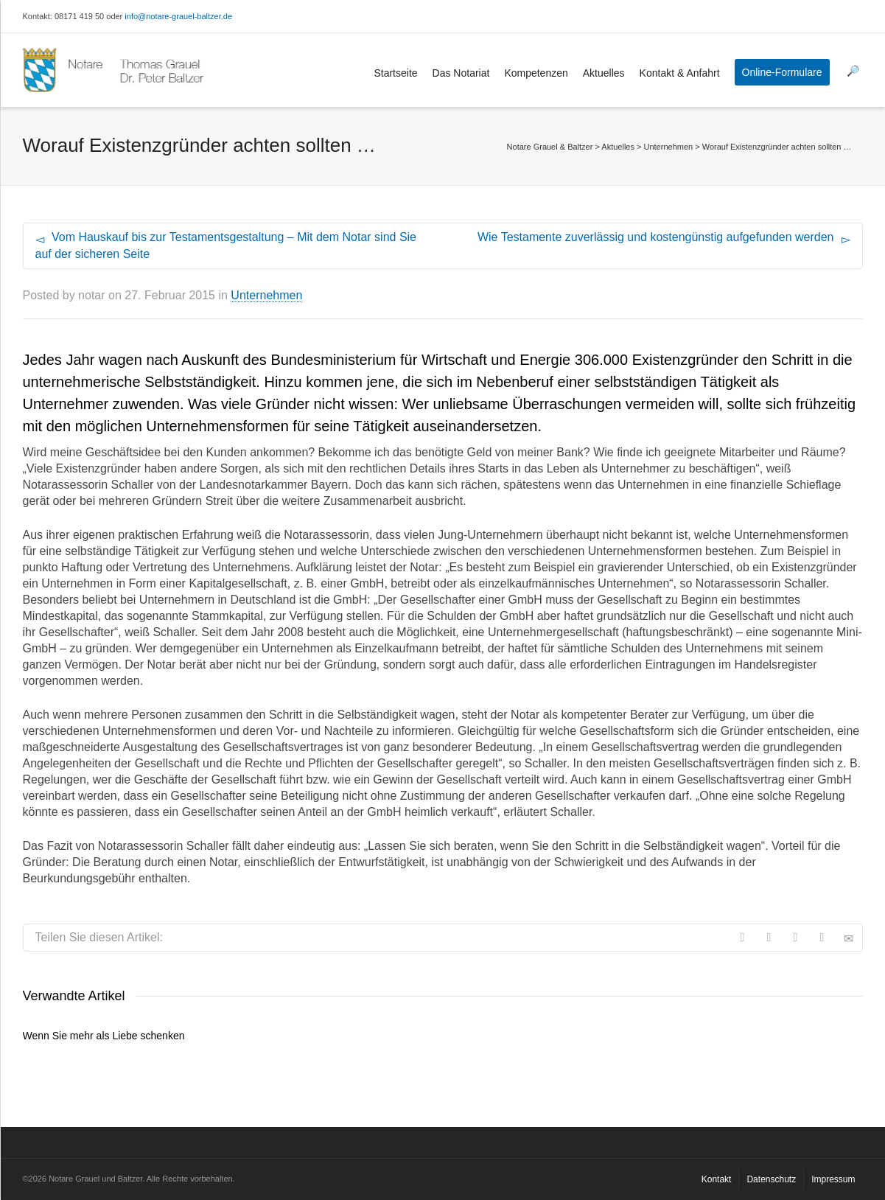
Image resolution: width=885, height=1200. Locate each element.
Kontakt (717, 1179)
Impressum (833, 1179)
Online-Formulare (782, 72)
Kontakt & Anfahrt (680, 73)
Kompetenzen (535, 73)
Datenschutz (771, 1179)
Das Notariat (461, 73)
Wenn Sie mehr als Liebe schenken (104, 1036)
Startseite (395, 73)
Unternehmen (266, 295)
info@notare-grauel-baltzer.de (178, 16)
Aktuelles (604, 73)
